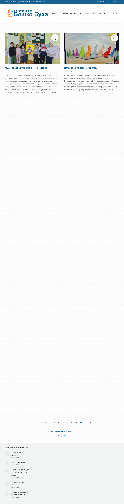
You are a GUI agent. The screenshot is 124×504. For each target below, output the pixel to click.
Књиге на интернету (19, 462)
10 (76, 422)
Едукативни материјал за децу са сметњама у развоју (20, 472)
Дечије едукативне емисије (18, 483)
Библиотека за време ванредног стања (19, 493)
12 (86, 422)
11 (81, 422)
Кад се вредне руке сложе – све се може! (26, 90)
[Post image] (7, 453)
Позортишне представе (16, 453)
